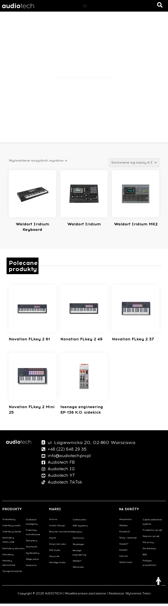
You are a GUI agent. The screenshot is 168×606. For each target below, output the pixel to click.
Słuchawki (31, 549)
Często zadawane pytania (152, 524)
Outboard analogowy (32, 524)
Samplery (31, 543)
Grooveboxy (9, 521)
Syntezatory (32, 555)
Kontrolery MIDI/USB (8, 542)
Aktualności (125, 521)
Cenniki (123, 558)
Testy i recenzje (128, 540)
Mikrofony (8, 557)
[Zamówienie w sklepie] (134, 162)
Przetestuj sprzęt (152, 532)
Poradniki (124, 534)
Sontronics (78, 540)
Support (123, 546)
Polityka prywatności (149, 565)
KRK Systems (80, 528)
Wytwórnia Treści (138, 595)
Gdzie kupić (125, 564)
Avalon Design (57, 527)
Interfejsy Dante (11, 534)
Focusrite (54, 558)
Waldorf (77, 563)
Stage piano (32, 561)
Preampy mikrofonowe (33, 534)
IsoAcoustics (79, 522)
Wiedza (123, 527)
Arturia (53, 521)
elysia (52, 540)
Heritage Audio (57, 564)
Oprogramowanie (12, 573)
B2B (145, 557)
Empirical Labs (57, 546)
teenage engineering (79, 555)
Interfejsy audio (11, 527)
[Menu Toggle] (85, 6)
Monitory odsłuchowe (8, 565)
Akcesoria (31, 567)
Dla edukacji (149, 550)
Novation (77, 534)
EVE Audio (54, 552)
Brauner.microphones (60, 534)
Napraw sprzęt (151, 538)
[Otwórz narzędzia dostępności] (158, 581)
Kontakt (123, 552)
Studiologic (78, 546)
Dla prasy (148, 544)
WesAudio (78, 569)
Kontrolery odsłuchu (13, 550)
